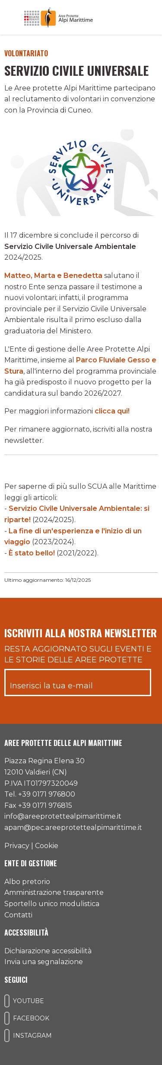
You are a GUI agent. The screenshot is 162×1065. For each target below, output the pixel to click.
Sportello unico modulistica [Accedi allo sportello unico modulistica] (51, 904)
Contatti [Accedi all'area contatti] (18, 915)
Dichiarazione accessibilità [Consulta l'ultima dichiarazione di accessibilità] (48, 951)
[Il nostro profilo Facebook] (7, 1018)
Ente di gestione (30, 863)
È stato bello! (32, 553)
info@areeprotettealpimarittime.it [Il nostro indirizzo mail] (62, 816)
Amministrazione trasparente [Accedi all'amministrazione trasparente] (54, 892)
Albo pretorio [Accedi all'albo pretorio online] (27, 882)
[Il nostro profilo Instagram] (7, 1035)
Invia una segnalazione (43, 962)
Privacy (16, 846)
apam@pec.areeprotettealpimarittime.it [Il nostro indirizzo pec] (73, 827)
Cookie (46, 846)
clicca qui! (112, 411)
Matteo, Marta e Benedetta (53, 275)
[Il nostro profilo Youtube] (7, 1000)
